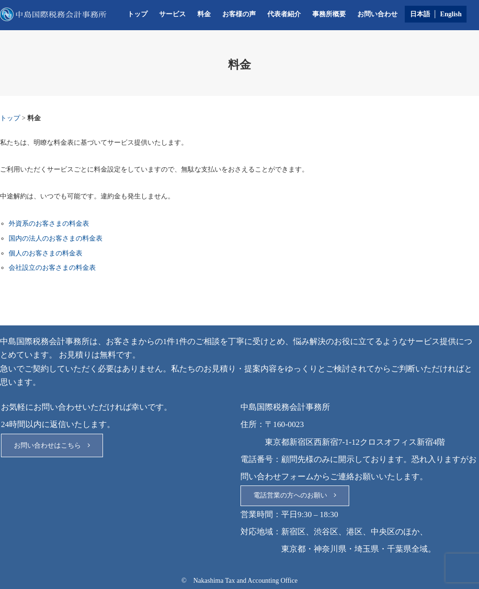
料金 (204, 14)
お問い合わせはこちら (52, 445)
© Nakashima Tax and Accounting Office (239, 580)
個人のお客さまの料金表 (45, 253)
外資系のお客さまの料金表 (49, 223)
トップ (137, 14)
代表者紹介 (284, 14)
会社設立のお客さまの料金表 (52, 267)
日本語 (420, 14)
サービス (172, 14)
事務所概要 (329, 14)
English (451, 14)
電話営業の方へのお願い (294, 495)
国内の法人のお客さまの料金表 (56, 238)
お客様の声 (239, 14)
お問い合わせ (377, 14)
